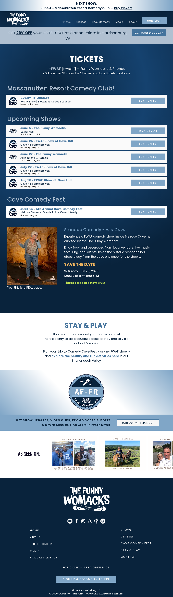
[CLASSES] (132, 536)
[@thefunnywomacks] (83, 521)
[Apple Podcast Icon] (96, 521)
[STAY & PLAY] (145, 550)
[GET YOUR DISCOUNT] (149, 32)
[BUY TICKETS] (148, 101)
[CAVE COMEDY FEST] (138, 543)
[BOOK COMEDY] (47, 544)
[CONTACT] (154, 20)
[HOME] (41, 530)
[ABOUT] (37, 537)
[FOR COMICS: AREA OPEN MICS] (86, 567)
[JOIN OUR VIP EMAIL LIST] (138, 422)
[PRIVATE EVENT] (148, 130)
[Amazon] (89, 521)
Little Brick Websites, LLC (86, 590)
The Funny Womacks (103, 241)
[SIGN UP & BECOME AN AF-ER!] (86, 579)
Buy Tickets (123, 8)
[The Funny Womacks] (76, 521)
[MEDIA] (36, 550)
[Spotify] (102, 521)
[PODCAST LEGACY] (47, 557)
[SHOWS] (134, 529)
